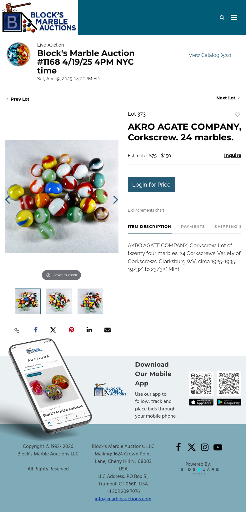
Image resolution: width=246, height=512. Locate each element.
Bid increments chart (146, 210)
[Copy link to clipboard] (17, 330)
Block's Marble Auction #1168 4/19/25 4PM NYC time (86, 62)
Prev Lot (17, 99)
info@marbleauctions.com (123, 499)
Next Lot (228, 98)
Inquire (232, 155)
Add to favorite (237, 114)
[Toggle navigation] (234, 17)
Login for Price (151, 184)
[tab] (150, 228)
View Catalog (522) (210, 55)
